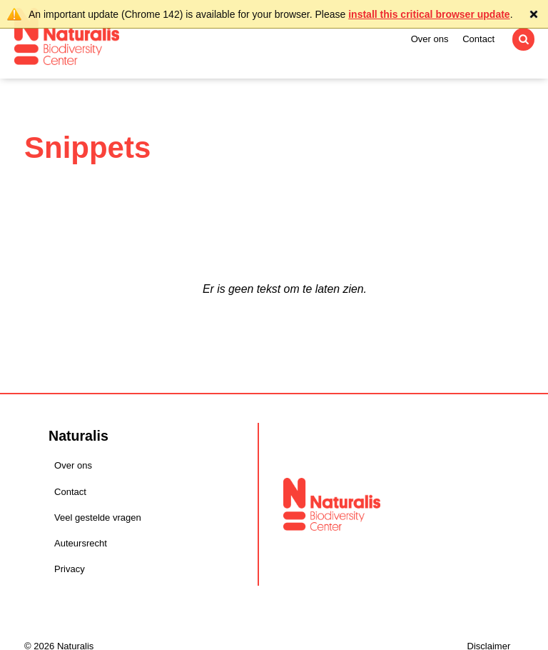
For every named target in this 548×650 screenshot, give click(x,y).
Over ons (430, 39)
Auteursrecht (80, 543)
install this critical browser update (428, 14)
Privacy (69, 569)
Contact (478, 39)
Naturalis (66, 36)
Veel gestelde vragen (97, 517)
